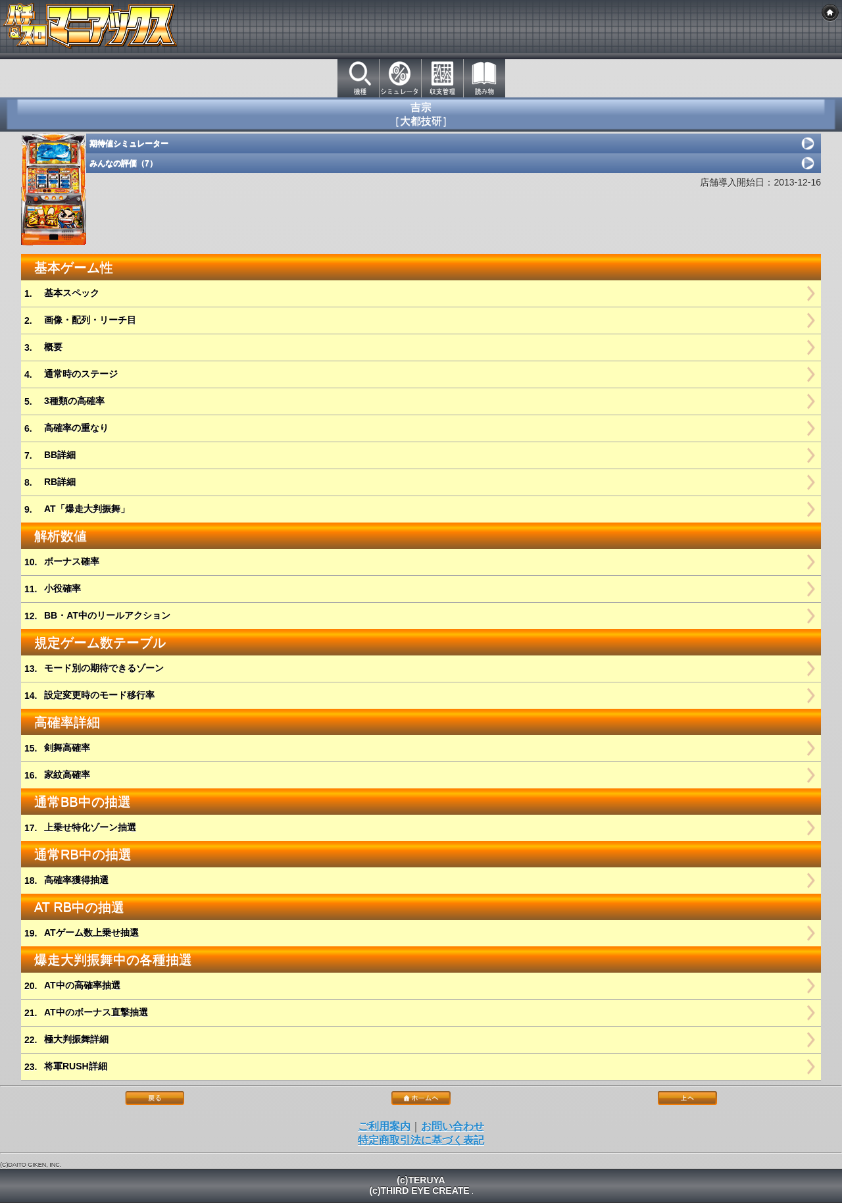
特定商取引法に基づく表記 (421, 1140)
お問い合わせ (452, 1126)
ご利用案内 (384, 1126)
